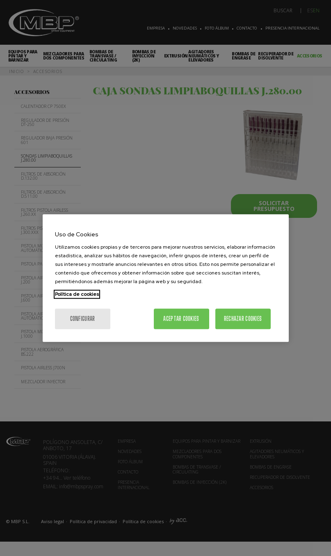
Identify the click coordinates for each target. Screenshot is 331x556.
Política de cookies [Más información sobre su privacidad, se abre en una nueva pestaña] (77, 294)
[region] (166, 278)
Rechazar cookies (243, 318)
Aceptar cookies (181, 318)
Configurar (82, 318)
